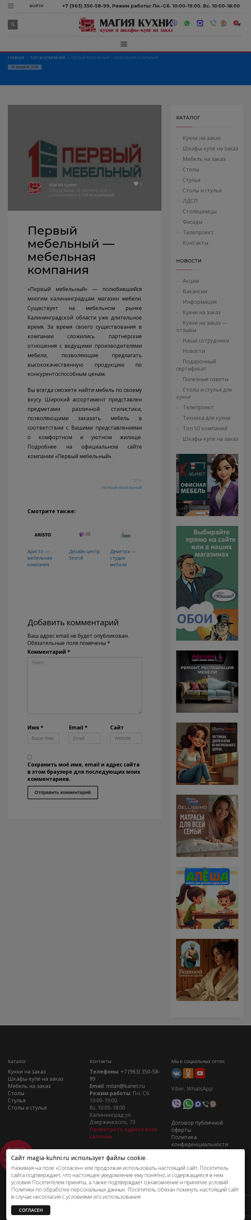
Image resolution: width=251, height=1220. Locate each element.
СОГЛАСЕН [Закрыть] (31, 1210)
